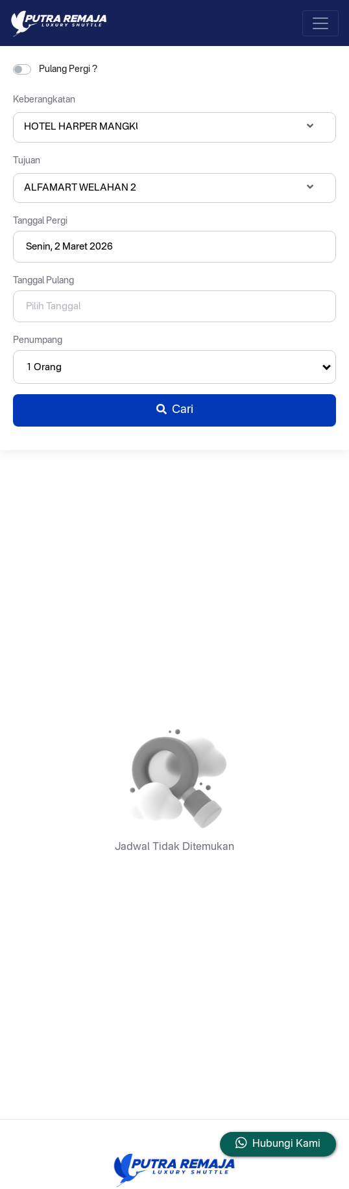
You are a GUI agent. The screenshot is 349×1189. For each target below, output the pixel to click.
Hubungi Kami (286, 1144)
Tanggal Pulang (43, 280)
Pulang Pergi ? (68, 69)
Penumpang (37, 340)
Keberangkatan (44, 99)
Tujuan (26, 160)
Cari (174, 410)
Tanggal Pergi (40, 221)
